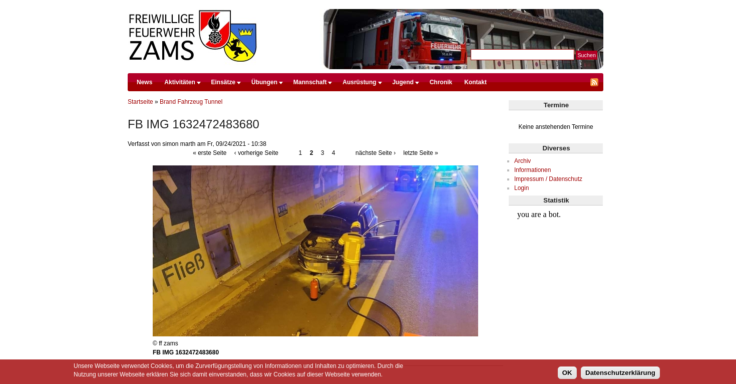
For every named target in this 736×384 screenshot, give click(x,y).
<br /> (556, 243)
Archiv (522, 160)
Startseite (140, 101)
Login (521, 187)
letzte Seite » (420, 152)
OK (567, 372)
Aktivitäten (179, 82)
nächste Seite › (375, 152)
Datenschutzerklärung (620, 372)
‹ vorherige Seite (256, 152)
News (144, 82)
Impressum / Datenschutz (548, 178)
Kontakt (475, 82)
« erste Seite (209, 152)
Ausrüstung (359, 82)
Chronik (441, 82)
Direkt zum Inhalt (365, 4)
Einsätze (223, 82)
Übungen (264, 82)
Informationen (532, 169)
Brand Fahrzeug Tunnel (191, 101)
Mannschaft (310, 82)
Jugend (403, 82)
